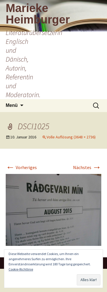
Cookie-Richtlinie (21, 269)
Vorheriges (21, 167)
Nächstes (87, 167)
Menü (12, 105)
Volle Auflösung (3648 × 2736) (71, 137)
